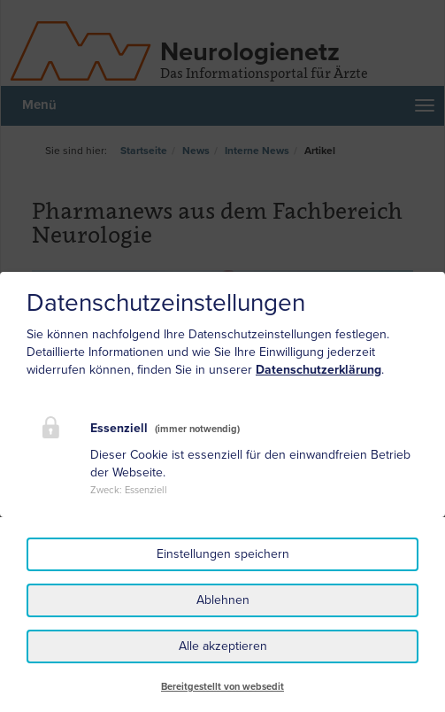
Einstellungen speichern (223, 553)
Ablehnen (222, 600)
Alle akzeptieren (223, 646)
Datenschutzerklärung (318, 369)
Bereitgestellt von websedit (222, 687)
